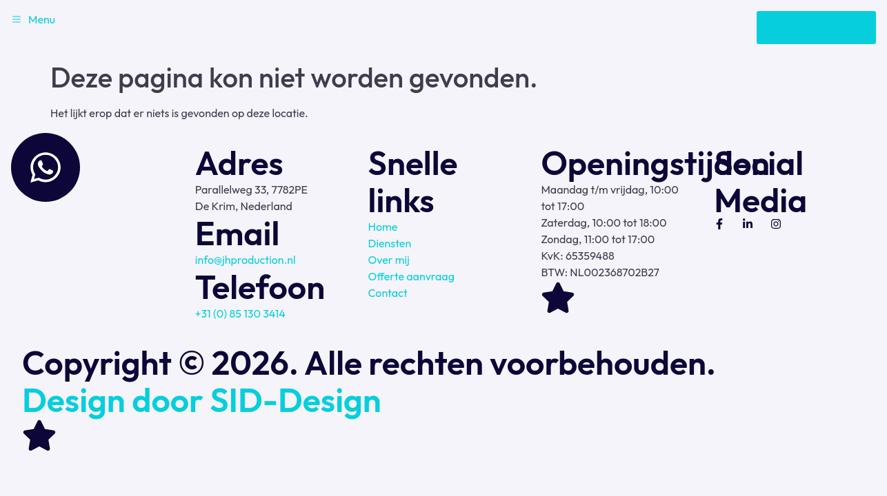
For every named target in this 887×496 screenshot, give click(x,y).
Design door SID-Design (201, 399)
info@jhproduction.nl (245, 260)
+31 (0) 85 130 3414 (240, 313)
